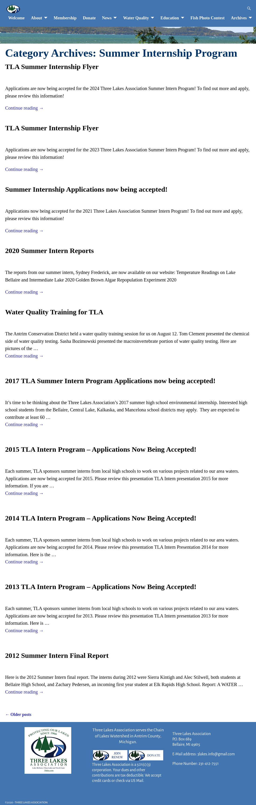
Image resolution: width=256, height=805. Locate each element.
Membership (65, 18)
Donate (89, 18)
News (107, 18)
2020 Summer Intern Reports (49, 251)
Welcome (16, 18)
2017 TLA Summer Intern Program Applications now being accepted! (110, 381)
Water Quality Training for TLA (54, 312)
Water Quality (136, 18)
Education (169, 18)
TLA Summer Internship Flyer (52, 67)
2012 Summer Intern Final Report (57, 655)
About (36, 18)
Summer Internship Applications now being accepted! (86, 189)
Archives (239, 18)
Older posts (18, 714)
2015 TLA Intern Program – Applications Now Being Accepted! (100, 449)
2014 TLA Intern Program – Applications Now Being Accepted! (100, 518)
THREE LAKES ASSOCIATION (31, 802)
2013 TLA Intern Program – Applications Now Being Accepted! (100, 587)
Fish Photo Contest (208, 18)
